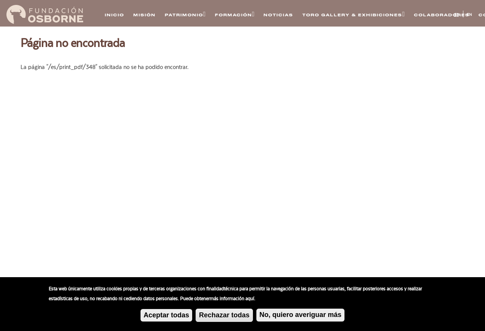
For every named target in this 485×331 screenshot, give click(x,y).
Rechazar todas (224, 316)
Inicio (114, 15)
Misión (144, 15)
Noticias (278, 15)
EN (469, 15)
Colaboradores (441, 15)
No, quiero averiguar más (300, 316)
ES (456, 15)
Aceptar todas (166, 316)
